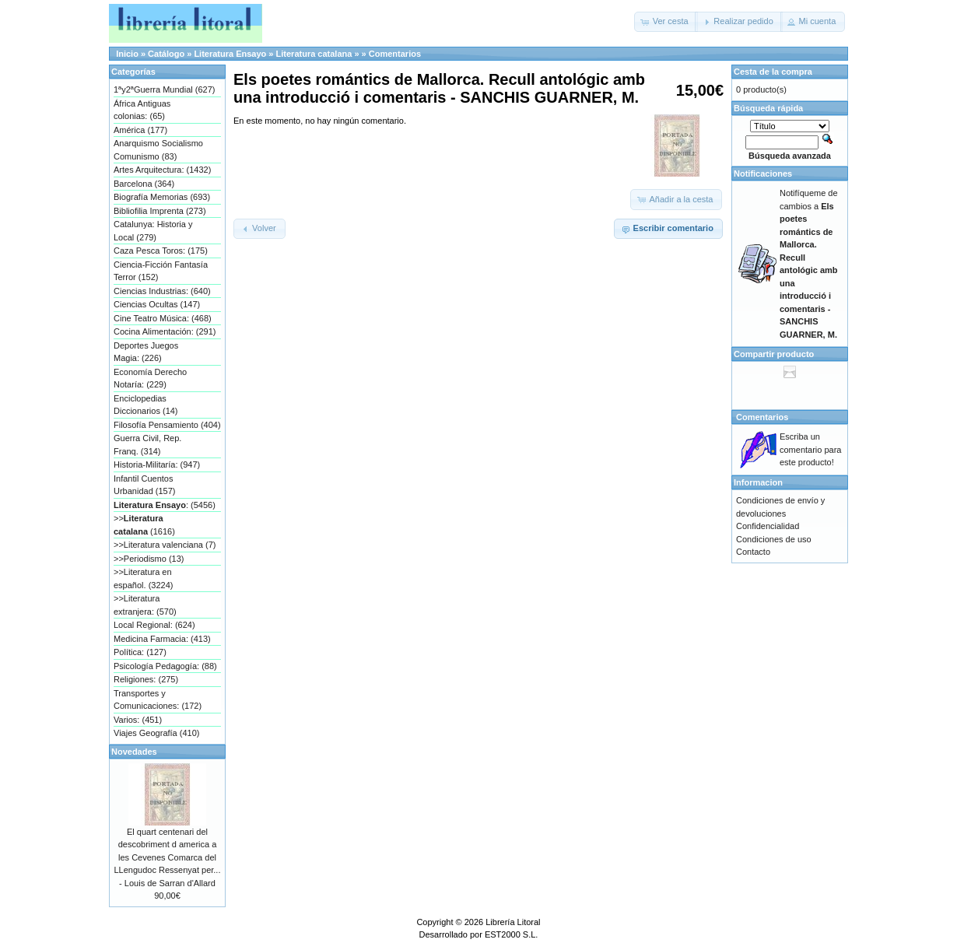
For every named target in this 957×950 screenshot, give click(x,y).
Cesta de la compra (773, 71)
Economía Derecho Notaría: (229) (150, 378)
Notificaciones (763, 173)
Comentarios (395, 53)
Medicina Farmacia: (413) (162, 638)
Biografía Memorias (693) (162, 197)
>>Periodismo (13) (149, 558)
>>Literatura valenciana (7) (165, 544)
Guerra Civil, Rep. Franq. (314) (147, 444)
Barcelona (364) (144, 183)
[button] (666, 22)
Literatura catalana (314, 53)
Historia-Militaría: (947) (157, 464)
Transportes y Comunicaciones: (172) (158, 700)
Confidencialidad (767, 526)
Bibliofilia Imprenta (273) (160, 211)
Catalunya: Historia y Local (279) (153, 230)
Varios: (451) (138, 719)
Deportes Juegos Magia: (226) (146, 352)
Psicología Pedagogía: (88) (165, 666)
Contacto (753, 551)
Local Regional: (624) (154, 624)
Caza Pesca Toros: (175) (161, 250)
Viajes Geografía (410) (156, 733)
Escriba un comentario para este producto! (811, 449)
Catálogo (166, 53)
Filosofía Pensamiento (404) (167, 424)
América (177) (140, 130)
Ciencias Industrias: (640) (162, 291)
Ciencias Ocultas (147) (157, 304)
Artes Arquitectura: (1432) (162, 169)
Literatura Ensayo (230, 53)
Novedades (134, 751)
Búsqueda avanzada (789, 155)
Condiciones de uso (774, 539)
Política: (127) (140, 652)
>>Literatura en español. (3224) (143, 578)
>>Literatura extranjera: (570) (145, 605)
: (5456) (165, 505)
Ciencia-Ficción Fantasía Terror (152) (161, 271)
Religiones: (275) (146, 679)
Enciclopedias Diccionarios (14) (146, 405)
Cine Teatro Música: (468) (163, 318)
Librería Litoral (513, 922)
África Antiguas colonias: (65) (142, 110)
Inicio (127, 53)
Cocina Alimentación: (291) (165, 331)
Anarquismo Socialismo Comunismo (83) (158, 149)
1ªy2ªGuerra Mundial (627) (164, 89)
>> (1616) (144, 525)
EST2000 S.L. (511, 934)
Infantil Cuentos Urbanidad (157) (145, 485)
